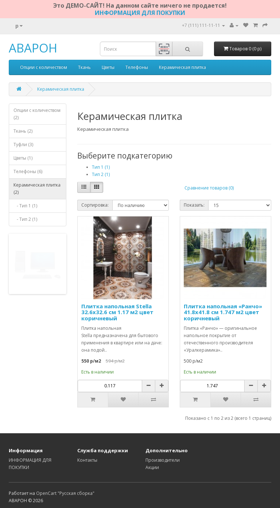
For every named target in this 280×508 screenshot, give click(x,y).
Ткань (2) (22, 131)
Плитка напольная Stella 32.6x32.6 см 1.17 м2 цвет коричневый (117, 312)
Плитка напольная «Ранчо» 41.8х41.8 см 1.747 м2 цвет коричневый (223, 312)
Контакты (87, 460)
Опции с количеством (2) (37, 114)
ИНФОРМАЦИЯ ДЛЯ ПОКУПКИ (140, 13)
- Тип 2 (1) (25, 219)
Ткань (84, 67)
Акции (152, 467)
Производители (162, 460)
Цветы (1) (22, 158)
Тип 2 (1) (101, 174)
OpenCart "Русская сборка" (65, 493)
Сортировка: (95, 205)
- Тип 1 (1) (25, 206)
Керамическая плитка (182, 67)
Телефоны (136, 67)
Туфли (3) (23, 144)
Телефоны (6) (27, 171)
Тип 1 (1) (101, 167)
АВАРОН (33, 48)
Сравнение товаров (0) (209, 188)
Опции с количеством (43, 67)
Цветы (108, 67)
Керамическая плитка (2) (37, 188)
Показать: (194, 205)
